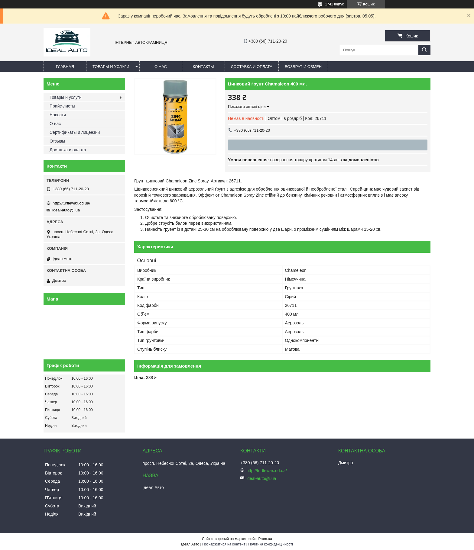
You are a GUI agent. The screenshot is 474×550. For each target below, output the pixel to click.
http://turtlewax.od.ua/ (71, 203)
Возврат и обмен (303, 66)
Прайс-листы (62, 106)
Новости (58, 114)
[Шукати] (424, 50)
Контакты (203, 66)
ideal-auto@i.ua (66, 210)
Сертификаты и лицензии (75, 132)
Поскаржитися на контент (223, 544)
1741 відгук (334, 4)
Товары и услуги (111, 66)
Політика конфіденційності (270, 544)
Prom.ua (265, 539)
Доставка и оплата (251, 66)
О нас (160, 66)
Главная (65, 66)
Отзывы (57, 141)
